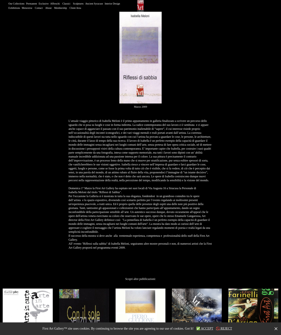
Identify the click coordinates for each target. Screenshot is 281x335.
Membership (60, 8)
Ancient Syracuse (94, 3)
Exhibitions (14, 8)
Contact (39, 8)
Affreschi (55, 3)
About (48, 8)
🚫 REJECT (224, 328)
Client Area (75, 8)
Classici (66, 3)
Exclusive (44, 3)
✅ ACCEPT (204, 328)
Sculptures (78, 3)
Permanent (31, 3)
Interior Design (112, 3)
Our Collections (16, 3)
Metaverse (27, 8)
